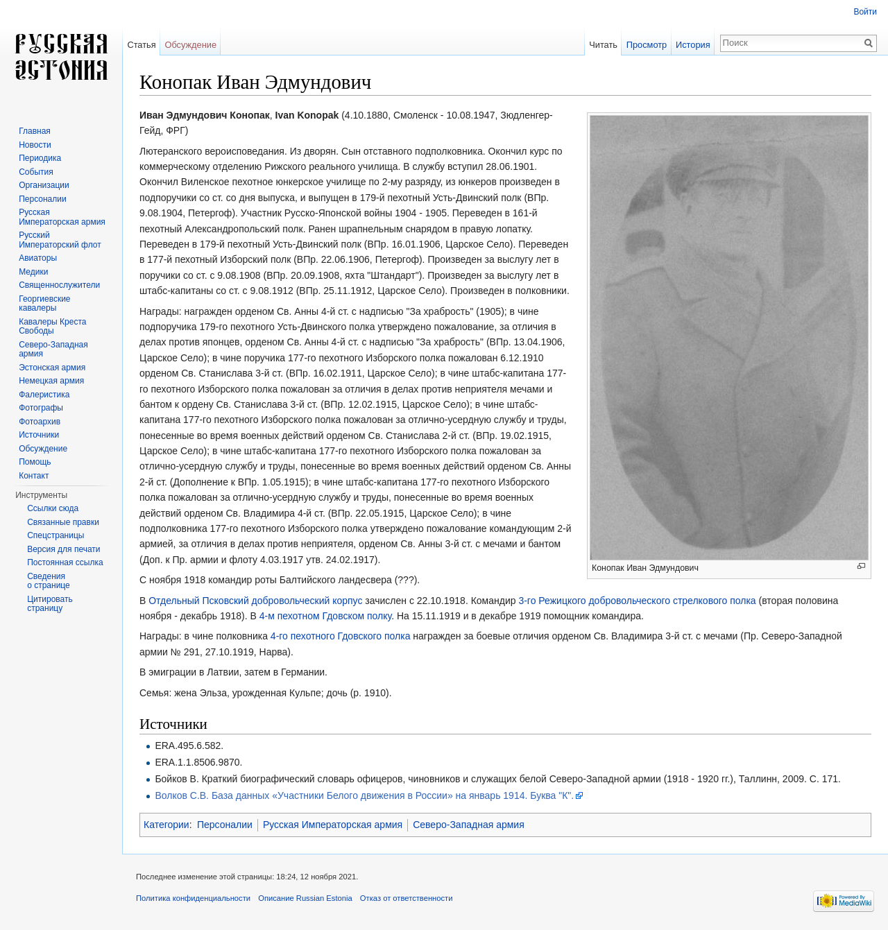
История (693, 45)
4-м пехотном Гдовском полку (325, 615)
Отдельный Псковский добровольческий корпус (255, 600)
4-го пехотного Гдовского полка (341, 635)
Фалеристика (44, 394)
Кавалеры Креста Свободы (52, 326)
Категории (166, 824)
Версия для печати (63, 549)
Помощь (35, 462)
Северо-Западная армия (468, 824)
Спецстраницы (55, 535)
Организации (44, 185)
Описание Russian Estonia (305, 898)
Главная (35, 131)
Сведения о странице (48, 581)
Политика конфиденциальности (193, 898)
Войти (865, 12)
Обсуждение (190, 45)
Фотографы (41, 408)
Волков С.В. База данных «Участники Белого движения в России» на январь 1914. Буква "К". (364, 795)
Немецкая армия (51, 381)
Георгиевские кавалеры (44, 303)
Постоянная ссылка (65, 562)
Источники (39, 435)
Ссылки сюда (52, 508)
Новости (35, 145)
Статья (141, 45)
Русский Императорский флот (60, 240)
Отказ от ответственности (406, 898)
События (36, 172)
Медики (33, 272)
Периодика (40, 158)
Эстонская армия (52, 367)
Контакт (34, 476)
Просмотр (646, 45)
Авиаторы (38, 258)
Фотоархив (39, 422)
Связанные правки (63, 522)
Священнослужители (59, 285)
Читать (603, 45)
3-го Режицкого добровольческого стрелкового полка (636, 600)
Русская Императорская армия (332, 824)
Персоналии (225, 824)
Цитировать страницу (50, 604)
